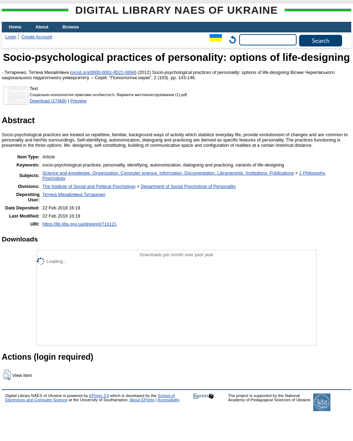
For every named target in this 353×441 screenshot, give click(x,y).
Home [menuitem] (15, 27)
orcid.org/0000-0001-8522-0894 (103, 72)
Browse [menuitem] (71, 27)
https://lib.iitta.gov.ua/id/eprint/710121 (79, 224)
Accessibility (168, 400)
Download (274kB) (48, 100)
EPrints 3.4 (99, 395)
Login (10, 36)
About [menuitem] (42, 27)
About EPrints (142, 400)
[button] (7, 375)
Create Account (36, 36)
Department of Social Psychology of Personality (188, 186)
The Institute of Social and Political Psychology (89, 186)
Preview (78, 100)
